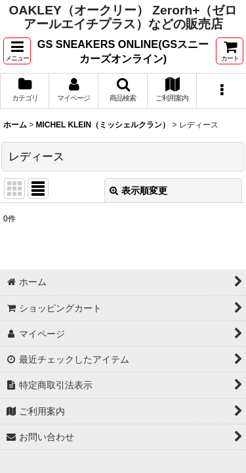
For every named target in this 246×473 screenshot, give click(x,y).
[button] (17, 50)
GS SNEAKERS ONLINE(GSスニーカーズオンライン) (123, 51)
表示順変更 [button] (138, 190)
